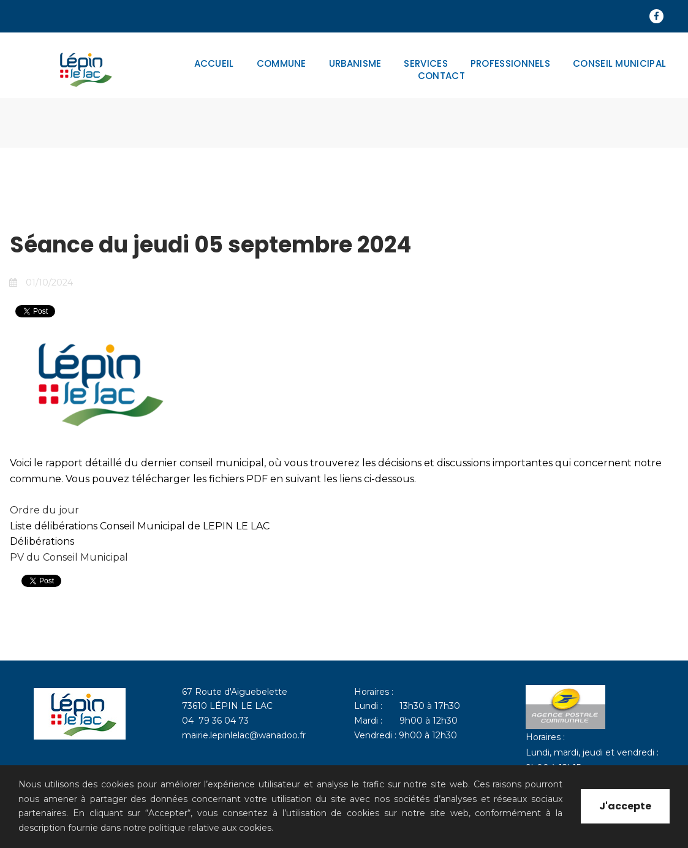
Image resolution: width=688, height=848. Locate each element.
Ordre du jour (44, 510)
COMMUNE (281, 64)
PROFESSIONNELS (510, 64)
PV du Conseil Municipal (69, 557)
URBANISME (355, 64)
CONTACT (441, 76)
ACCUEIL (214, 64)
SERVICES (425, 64)
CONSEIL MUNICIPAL (619, 64)
